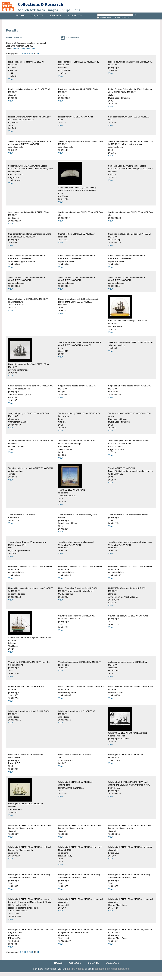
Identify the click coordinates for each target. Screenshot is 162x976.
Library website (75, 968)
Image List (25, 48)
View (10, 79)
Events (55, 15)
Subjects (75, 15)
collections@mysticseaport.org (112, 968)
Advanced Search (122, 17)
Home (20, 15)
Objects (37, 15)
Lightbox (15, 48)
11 (38, 53)
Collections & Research (40, 4)
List (33, 48)
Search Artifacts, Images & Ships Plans (49, 10)
